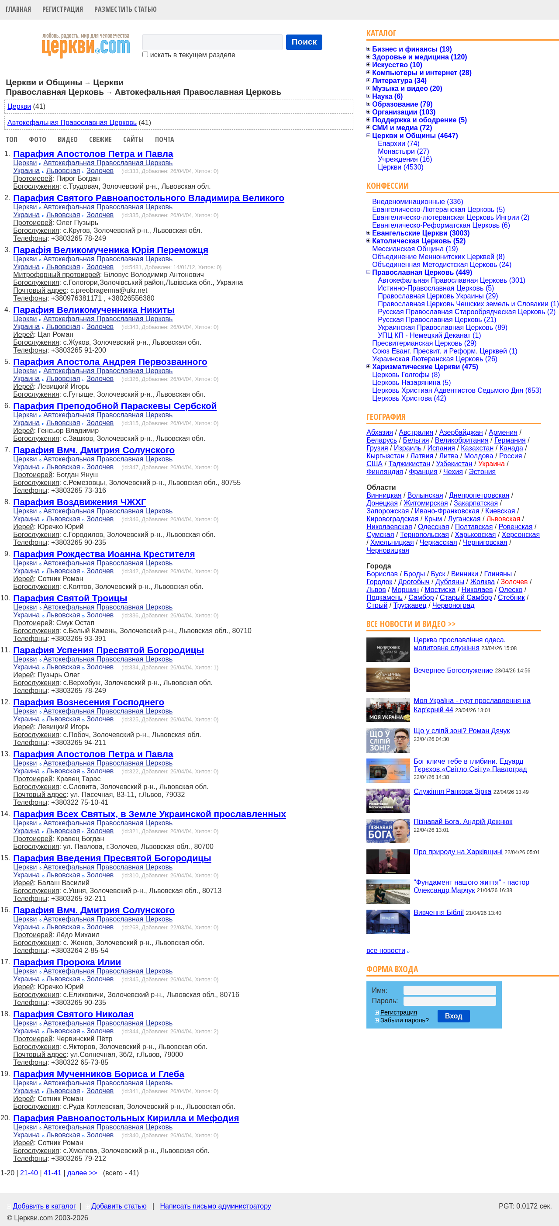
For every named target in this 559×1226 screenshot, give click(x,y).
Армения (503, 432)
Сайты (133, 139)
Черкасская (438, 542)
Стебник (511, 597)
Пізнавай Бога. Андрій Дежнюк (463, 821)
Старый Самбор (466, 597)
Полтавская (474, 526)
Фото (37, 139)
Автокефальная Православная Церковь (72, 122)
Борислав (382, 574)
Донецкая (382, 503)
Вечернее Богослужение (453, 670)
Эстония (482, 471)
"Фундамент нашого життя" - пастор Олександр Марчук (471, 886)
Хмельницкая (392, 542)
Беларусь (381, 440)
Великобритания (462, 440)
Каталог (381, 33)
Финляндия (384, 471)
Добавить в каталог (44, 1206)
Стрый (376, 605)
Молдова (478, 456)
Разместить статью (125, 9)
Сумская (380, 534)
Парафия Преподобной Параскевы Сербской (115, 406)
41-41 (53, 1173)
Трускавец (410, 605)
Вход (453, 1016)
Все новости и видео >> (411, 624)
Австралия (416, 432)
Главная (18, 9)
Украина (26, 170)
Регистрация (62, 9)
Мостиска (439, 589)
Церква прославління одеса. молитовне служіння (460, 643)
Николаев (477, 589)
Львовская (63, 170)
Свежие (100, 139)
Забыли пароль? (404, 1020)
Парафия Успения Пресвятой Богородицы (108, 650)
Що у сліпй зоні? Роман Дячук (462, 730)
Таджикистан (409, 464)
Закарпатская (476, 503)
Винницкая (383, 495)
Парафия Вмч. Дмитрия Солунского (94, 450)
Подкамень (384, 597)
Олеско (511, 589)
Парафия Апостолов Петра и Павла (93, 154)
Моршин (405, 589)
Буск (438, 574)
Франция (423, 471)
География (386, 417)
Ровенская (516, 526)
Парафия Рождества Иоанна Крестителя (104, 554)
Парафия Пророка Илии (67, 962)
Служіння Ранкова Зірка (452, 791)
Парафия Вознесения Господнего (88, 702)
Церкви (19, 106)
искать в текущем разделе (188, 55)
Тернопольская (424, 534)
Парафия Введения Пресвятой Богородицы (112, 858)
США (374, 464)
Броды (414, 574)
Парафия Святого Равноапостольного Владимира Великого (148, 198)
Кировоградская (392, 519)
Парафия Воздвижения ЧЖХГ (79, 502)
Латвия (422, 456)
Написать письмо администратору (215, 1206)
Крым (433, 519)
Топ (11, 139)
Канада (511, 448)
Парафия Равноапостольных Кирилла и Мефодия (126, 1118)
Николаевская (389, 526)
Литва (448, 456)
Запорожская (387, 511)
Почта (164, 139)
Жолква (482, 581)
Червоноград (453, 605)
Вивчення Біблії (439, 912)
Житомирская (426, 503)
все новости (385, 950)
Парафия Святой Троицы (70, 598)
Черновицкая (387, 550)
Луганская (464, 519)
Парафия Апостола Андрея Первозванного (110, 362)
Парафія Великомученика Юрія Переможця (110, 250)
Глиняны (498, 574)
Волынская (425, 495)
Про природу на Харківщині (458, 851)
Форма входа (392, 969)
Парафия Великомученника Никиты (94, 310)
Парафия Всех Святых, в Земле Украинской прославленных (149, 814)
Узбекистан (454, 464)
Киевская (500, 511)
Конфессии (387, 185)
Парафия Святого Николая (73, 1014)
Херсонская (521, 534)
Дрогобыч (414, 581)
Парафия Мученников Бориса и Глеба (98, 1074)
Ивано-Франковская (447, 511)
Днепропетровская (479, 495)
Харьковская (475, 534)
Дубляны (449, 581)
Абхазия (379, 432)
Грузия (377, 448)
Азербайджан (461, 432)
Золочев (100, 170)
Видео (68, 139)
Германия (510, 440)
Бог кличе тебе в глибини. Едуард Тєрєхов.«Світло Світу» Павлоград (470, 764)
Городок (379, 581)
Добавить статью (119, 1206)
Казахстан (477, 448)
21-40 (29, 1173)
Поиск (304, 41)
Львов (376, 589)
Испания (441, 448)
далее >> (82, 1173)
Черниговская (485, 542)
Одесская (433, 526)
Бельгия (416, 440)
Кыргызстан (385, 456)
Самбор (421, 597)
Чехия (453, 471)
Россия (510, 456)
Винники (464, 574)
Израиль (407, 448)
